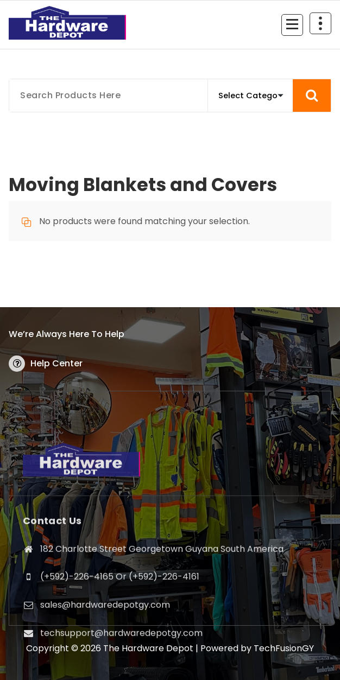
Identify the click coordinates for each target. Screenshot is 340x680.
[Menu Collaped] (292, 25)
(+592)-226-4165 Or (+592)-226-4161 (119, 658)
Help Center (56, 363)
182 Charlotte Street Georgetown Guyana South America (162, 630)
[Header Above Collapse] (320, 23)
